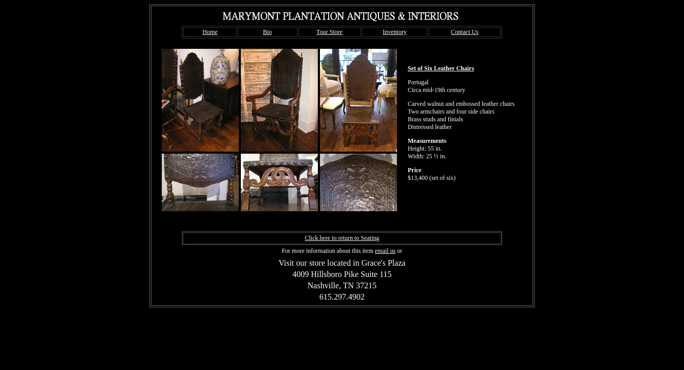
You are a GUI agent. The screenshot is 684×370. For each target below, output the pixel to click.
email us (385, 250)
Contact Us (465, 31)
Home (209, 31)
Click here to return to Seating (342, 238)
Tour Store (329, 31)
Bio (267, 31)
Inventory (395, 31)
